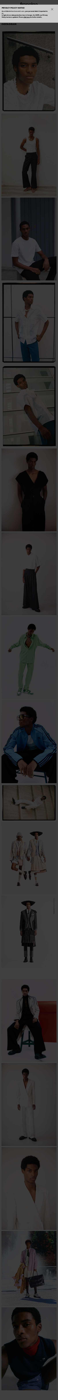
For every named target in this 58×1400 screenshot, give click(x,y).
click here (26, 17)
